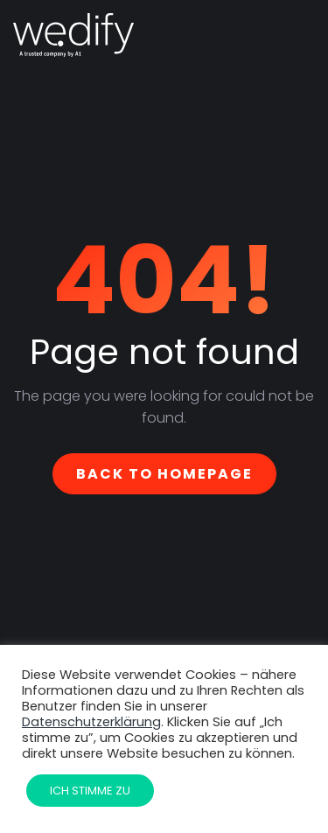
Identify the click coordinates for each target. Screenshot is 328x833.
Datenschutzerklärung (91, 722)
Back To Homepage (164, 474)
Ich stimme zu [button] (90, 790)
